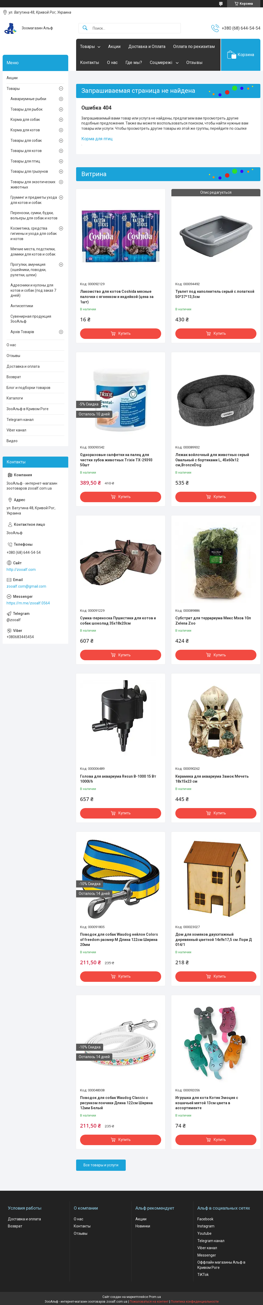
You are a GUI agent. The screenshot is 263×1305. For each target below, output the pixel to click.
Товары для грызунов (29, 171)
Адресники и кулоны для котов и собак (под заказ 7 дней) (33, 290)
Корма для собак (25, 119)
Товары (87, 46)
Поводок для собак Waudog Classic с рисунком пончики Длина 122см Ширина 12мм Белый (116, 1103)
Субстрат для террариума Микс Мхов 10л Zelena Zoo (213, 620)
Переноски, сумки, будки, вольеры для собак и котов (33, 215)
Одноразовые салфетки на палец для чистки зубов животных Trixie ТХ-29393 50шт (116, 460)
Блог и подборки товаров (28, 388)
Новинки (142, 1226)
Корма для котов (25, 130)
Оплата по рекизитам (194, 46)
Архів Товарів (22, 332)
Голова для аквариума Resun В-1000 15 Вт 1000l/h (118, 779)
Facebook (205, 1219)
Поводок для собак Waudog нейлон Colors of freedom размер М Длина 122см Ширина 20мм (119, 939)
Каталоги (15, 398)
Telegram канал (20, 420)
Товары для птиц (25, 161)
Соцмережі (161, 62)
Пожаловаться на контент (149, 1301)
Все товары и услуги (100, 1165)
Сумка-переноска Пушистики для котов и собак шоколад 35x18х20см (118, 620)
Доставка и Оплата (146, 46)
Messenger (206, 1255)
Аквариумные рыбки (28, 99)
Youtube (204, 1233)
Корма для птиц (97, 138)
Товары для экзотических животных (32, 184)
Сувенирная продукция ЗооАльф (30, 319)
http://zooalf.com (21, 569)
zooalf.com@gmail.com (26, 586)
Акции (114, 46)
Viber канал (16, 430)
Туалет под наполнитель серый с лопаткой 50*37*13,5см (214, 294)
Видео (12, 441)
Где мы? (133, 62)
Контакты (89, 62)
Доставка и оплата (23, 366)
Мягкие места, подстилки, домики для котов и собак (32, 251)
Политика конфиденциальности (195, 1301)
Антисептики (21, 306)
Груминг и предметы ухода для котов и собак (33, 200)
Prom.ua (155, 1297)
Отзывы (194, 62)
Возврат (14, 377)
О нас (112, 62)
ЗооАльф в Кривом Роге (28, 409)
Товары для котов (26, 151)
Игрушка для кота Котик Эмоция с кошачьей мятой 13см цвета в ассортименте (206, 1103)
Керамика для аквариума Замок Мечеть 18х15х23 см (212, 779)
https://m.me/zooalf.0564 (28, 603)
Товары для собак (26, 140)
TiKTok (203, 1274)
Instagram (205, 1226)
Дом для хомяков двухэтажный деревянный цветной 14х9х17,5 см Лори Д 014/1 (213, 939)
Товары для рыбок (26, 109)
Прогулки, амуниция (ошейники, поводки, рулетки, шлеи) (28, 269)
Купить (124, 333)
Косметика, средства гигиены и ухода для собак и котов (33, 233)
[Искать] (85, 28)
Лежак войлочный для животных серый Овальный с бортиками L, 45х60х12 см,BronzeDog (212, 460)
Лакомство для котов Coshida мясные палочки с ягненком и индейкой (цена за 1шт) (117, 296)
